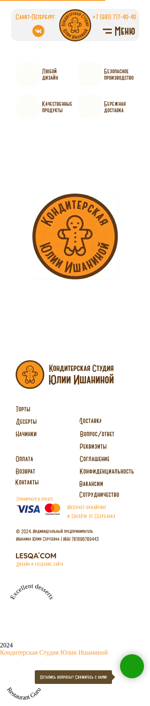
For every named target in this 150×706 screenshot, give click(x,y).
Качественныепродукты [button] (57, 106)
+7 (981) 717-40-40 (114, 17)
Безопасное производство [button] (119, 74)
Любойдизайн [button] (50, 74)
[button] (99, 494)
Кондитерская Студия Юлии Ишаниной (54, 652)
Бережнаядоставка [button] (115, 106)
